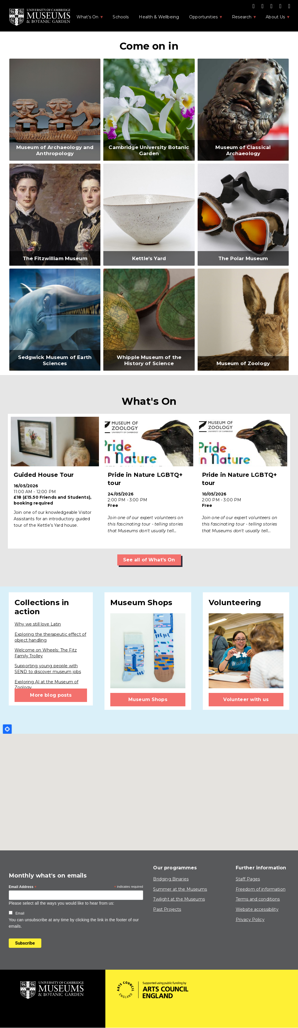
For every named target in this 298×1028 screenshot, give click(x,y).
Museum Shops (147, 699)
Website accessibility (257, 909)
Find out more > (55, 481)
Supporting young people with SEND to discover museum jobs (48, 668)
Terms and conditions (258, 899)
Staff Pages (248, 879)
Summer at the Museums (180, 889)
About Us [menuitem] (275, 18)
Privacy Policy (250, 919)
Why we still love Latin (38, 624)
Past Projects (167, 909)
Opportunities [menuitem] (203, 18)
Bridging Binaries (171, 879)
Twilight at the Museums (179, 899)
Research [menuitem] (241, 18)
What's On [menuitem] (87, 18)
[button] (54, 110)
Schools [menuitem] (121, 17)
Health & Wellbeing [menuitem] (159, 17)
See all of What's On (149, 560)
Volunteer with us (246, 699)
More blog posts (50, 695)
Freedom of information (260, 889)
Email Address (23, 887)
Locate (7, 729)
